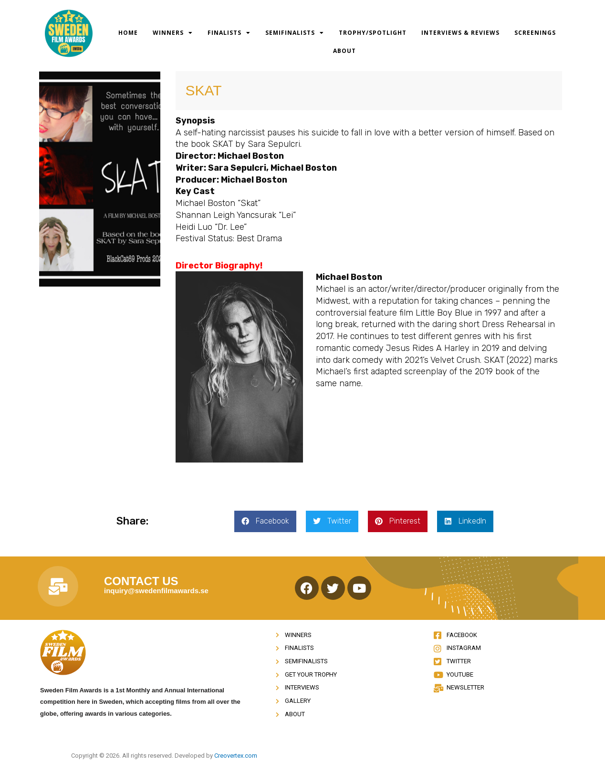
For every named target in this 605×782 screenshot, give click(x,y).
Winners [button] (173, 33)
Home (128, 33)
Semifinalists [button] (294, 33)
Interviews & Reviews (460, 33)
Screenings (535, 33)
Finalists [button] (229, 33)
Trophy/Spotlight (373, 33)
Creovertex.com (235, 755)
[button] (265, 521)
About (344, 51)
